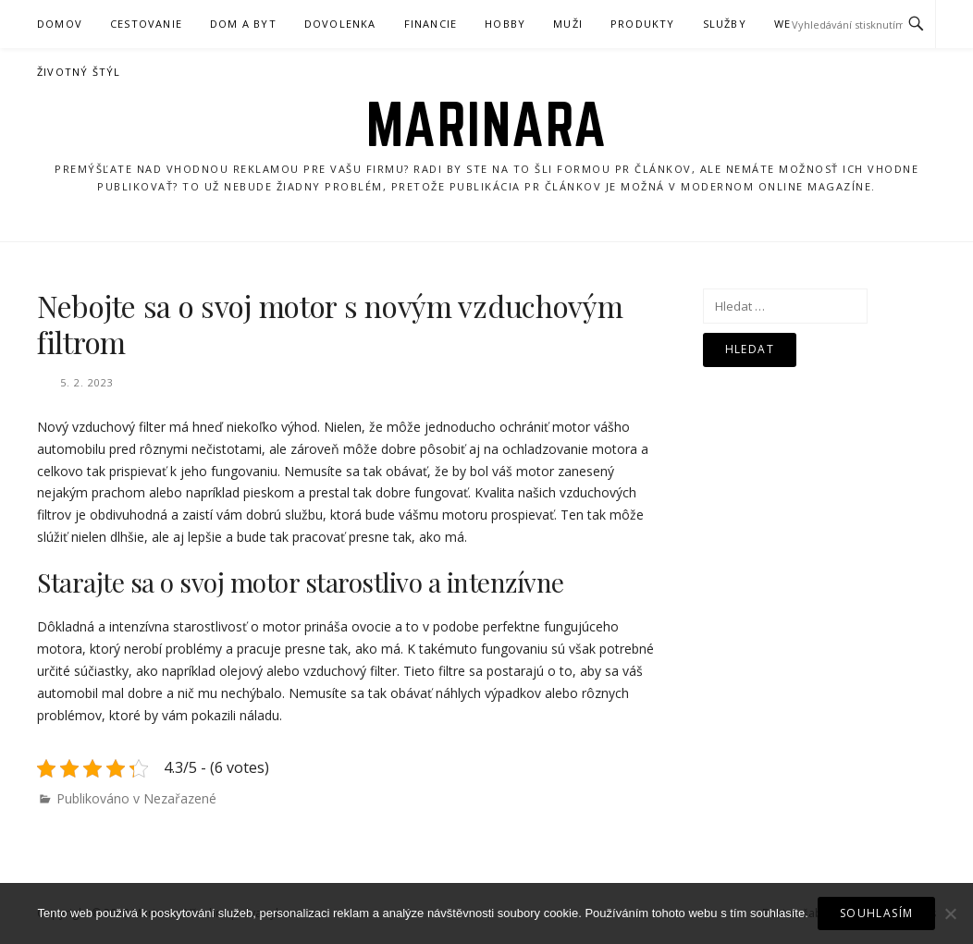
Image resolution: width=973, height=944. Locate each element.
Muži (568, 24)
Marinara (487, 124)
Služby (724, 24)
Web (786, 24)
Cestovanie (146, 24)
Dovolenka (340, 24)
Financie (431, 24)
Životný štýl (78, 72)
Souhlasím (877, 913)
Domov (59, 24)
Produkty (642, 24)
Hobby (505, 24)
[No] (950, 913)
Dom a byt (243, 24)
